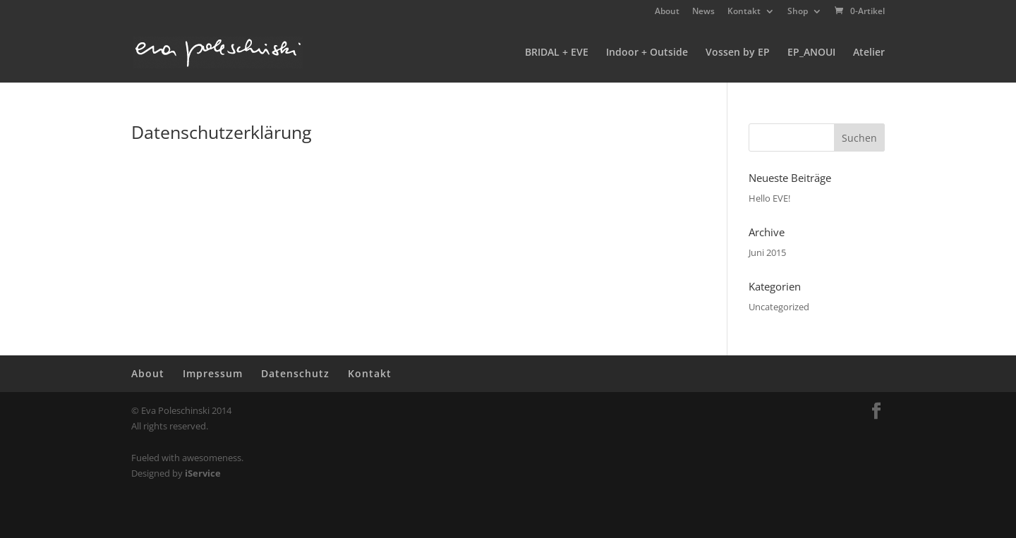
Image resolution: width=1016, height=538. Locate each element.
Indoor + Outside (647, 53)
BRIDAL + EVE (556, 53)
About (667, 12)
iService (203, 473)
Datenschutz (295, 373)
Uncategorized (779, 306)
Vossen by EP (738, 53)
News (703, 12)
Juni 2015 (767, 252)
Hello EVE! (769, 198)
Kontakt (744, 12)
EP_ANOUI (811, 53)
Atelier (869, 53)
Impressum (213, 373)
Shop (797, 12)
